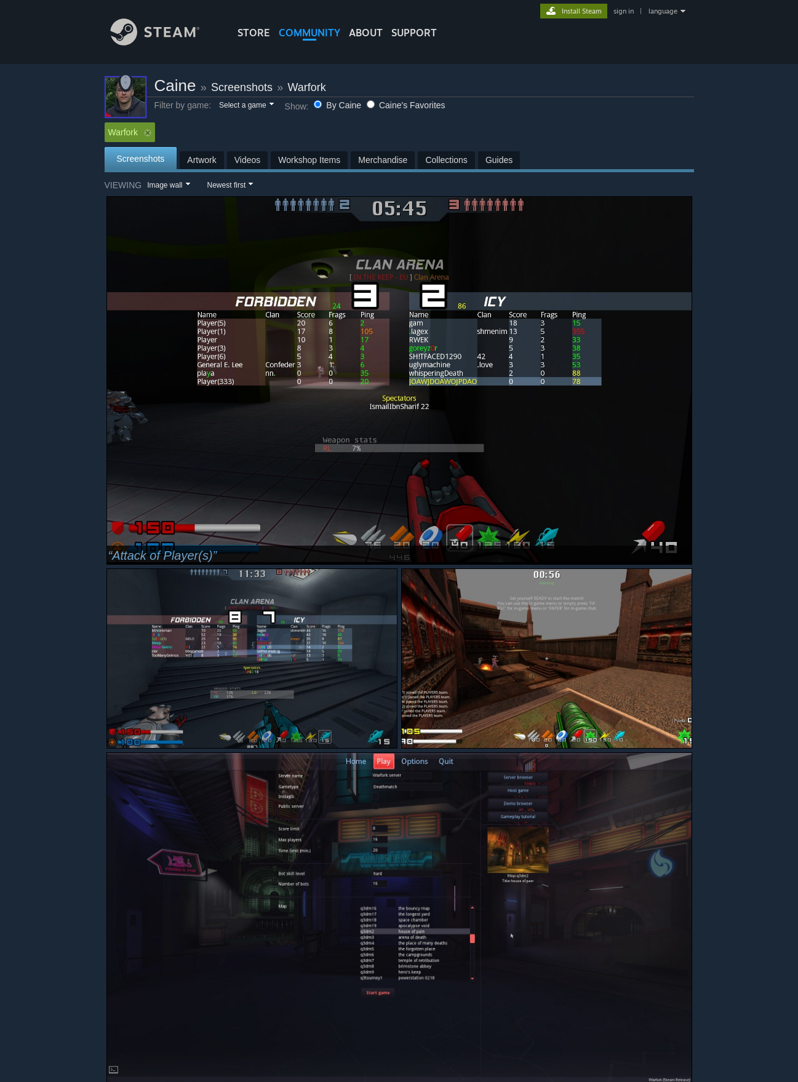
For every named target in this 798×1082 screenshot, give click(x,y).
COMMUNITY (309, 32)
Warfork (306, 87)
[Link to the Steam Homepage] (164, 42)
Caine (175, 85)
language (662, 11)
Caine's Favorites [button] (406, 105)
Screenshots (242, 87)
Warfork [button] (129, 132)
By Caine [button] (339, 105)
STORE (253, 32)
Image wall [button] (164, 185)
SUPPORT (414, 32)
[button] (245, 105)
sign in (623, 11)
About (366, 32)
